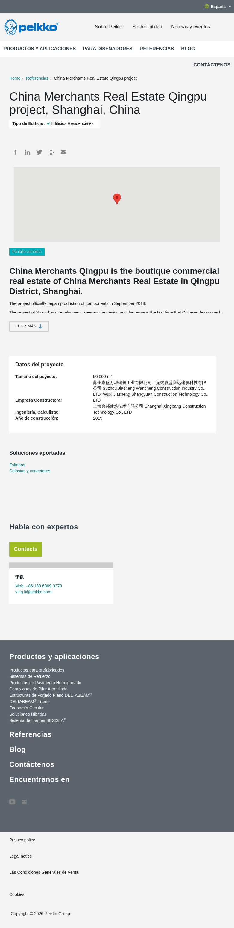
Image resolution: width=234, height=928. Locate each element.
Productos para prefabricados (36, 670)
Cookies (17, 894)
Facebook (15, 152)
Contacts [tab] (25, 549)
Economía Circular (26, 707)
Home (14, 78)
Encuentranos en (39, 779)
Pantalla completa (27, 252)
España (218, 6)
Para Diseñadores (107, 48)
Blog (188, 48)
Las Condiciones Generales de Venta (43, 872)
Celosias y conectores (29, 470)
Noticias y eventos (190, 26)
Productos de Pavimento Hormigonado (45, 682)
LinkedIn (27, 152)
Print (51, 152)
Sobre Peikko (109, 26)
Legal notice (20, 856)
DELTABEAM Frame (29, 701)
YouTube (12, 799)
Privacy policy (22, 840)
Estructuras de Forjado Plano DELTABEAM (50, 695)
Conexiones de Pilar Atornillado (38, 689)
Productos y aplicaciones (40, 48)
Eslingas (17, 465)
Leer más (29, 326)
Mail (63, 152)
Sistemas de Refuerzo (30, 676)
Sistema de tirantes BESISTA (37, 720)
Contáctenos (211, 64)
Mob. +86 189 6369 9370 (38, 586)
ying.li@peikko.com (33, 592)
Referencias (157, 48)
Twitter (39, 152)
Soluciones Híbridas (28, 714)
